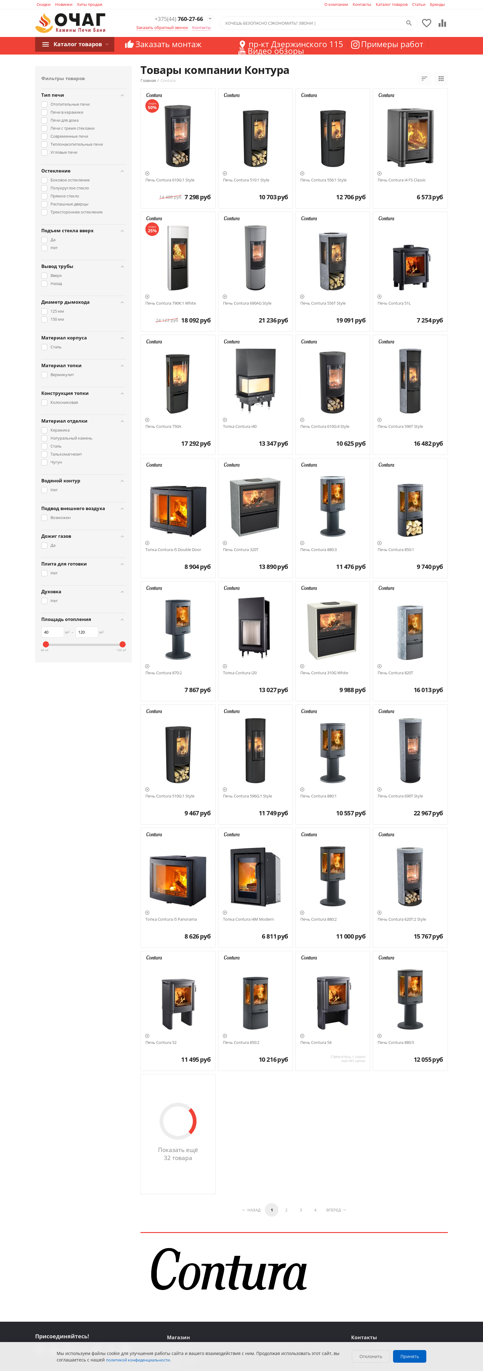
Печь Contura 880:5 (396, 1042)
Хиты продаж (90, 4)
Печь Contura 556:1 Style (323, 180)
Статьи (418, 4)
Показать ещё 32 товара (178, 1154)
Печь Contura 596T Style (400, 426)
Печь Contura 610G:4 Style (324, 426)
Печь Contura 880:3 (318, 549)
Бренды (437, 4)
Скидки (44, 4)
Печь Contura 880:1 (318, 796)
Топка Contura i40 (240, 426)
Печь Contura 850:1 (396, 549)
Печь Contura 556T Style (323, 303)
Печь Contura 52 (161, 1042)
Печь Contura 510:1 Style (246, 180)
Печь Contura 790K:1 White (170, 303)
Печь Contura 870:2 (163, 673)
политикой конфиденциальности (138, 1360)
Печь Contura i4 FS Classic (402, 180)
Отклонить (370, 1356)
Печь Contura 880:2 (318, 919)
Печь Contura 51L (394, 303)
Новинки (63, 4)
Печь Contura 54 (315, 1042)
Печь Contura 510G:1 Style (169, 796)
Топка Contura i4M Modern (248, 919)
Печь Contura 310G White (324, 673)
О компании (336, 4)
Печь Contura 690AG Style (247, 303)
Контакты (362, 4)
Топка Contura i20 (240, 673)
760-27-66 (174, 19)
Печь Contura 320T (240, 549)
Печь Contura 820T (395, 673)
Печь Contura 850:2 (241, 1042)
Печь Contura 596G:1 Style (247, 796)
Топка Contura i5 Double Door (173, 549)
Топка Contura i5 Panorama (171, 919)
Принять (409, 1356)
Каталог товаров (392, 4)
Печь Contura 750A (163, 426)
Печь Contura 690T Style (400, 796)
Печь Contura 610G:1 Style (169, 180)
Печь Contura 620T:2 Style (402, 919)
